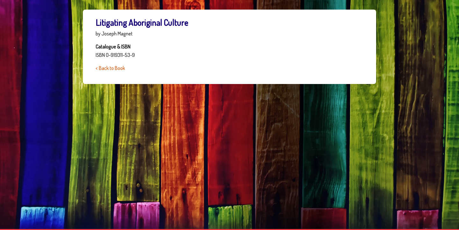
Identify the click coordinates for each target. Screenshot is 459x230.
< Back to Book (110, 68)
